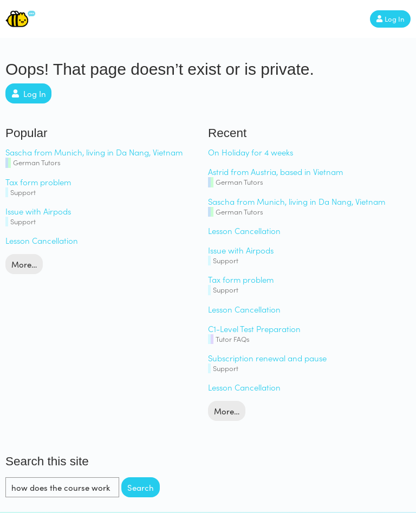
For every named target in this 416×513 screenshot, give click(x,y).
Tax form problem (38, 181)
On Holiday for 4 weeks (250, 152)
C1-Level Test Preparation (254, 328)
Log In (390, 19)
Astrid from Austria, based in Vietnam (275, 171)
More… (24, 264)
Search (140, 487)
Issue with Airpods (38, 211)
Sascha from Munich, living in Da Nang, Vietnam (94, 152)
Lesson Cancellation (41, 240)
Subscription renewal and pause (267, 357)
